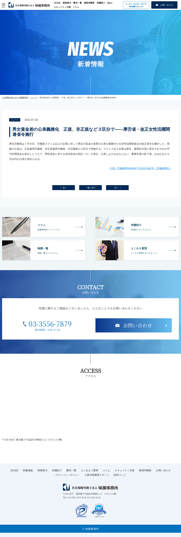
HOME (57, 2)
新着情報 (28, 470)
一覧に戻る (90, 187)
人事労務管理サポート (96, 475)
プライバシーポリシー (67, 475)
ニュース (14, 120)
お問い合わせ (137, 325)
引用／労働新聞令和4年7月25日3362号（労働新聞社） (141, 168)
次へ (116, 187)
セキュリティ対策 (62, 7)
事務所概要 (89, 2)
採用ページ (120, 475)
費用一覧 (77, 2)
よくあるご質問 (89, 470)
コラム (76, 7)
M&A (109, 2)
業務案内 (67, 2)
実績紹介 (101, 2)
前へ (65, 187)
